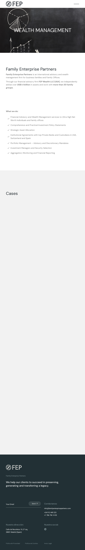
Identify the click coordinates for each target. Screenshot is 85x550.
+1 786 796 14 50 (50, 515)
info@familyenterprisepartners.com (57, 508)
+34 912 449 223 (50, 512)
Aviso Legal (48, 543)
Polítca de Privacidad (13, 543)
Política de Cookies (31, 543)
